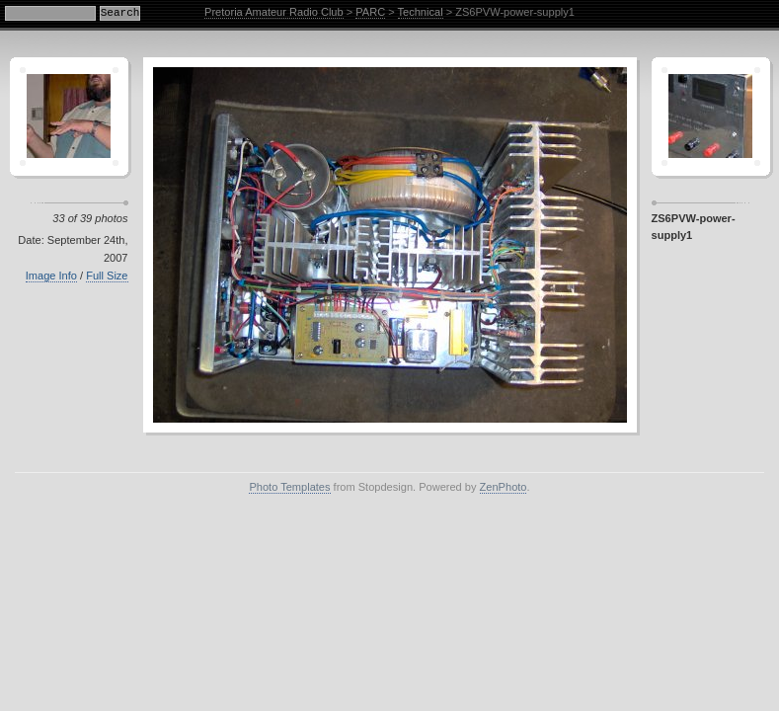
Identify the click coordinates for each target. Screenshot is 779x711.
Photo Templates (289, 487)
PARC (370, 12)
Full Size (106, 275)
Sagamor (711, 116)
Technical (420, 12)
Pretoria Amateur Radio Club (274, 12)
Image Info (51, 275)
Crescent (69, 116)
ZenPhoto (503, 487)
